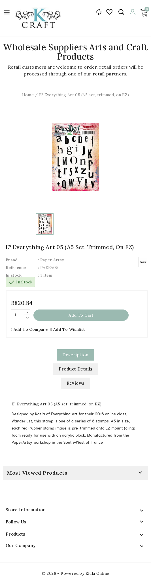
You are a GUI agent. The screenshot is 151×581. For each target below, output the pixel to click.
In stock (14, 275)
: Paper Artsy (51, 259)
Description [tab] (75, 354)
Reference (16, 267)
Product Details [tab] (76, 369)
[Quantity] (17, 315)
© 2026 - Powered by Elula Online (75, 573)
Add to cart (81, 315)
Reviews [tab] (76, 383)
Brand (12, 259)
